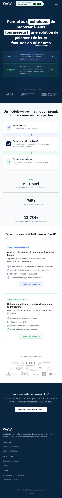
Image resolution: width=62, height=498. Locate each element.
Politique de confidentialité (13, 475)
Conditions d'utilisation (12, 480)
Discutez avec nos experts (31, 411)
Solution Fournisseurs (11, 447)
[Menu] (56, 3)
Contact (6, 465)
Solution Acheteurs (10, 451)
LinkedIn (31, 494)
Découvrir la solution (31, 286)
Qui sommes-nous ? (11, 461)
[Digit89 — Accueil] (7, 3)
